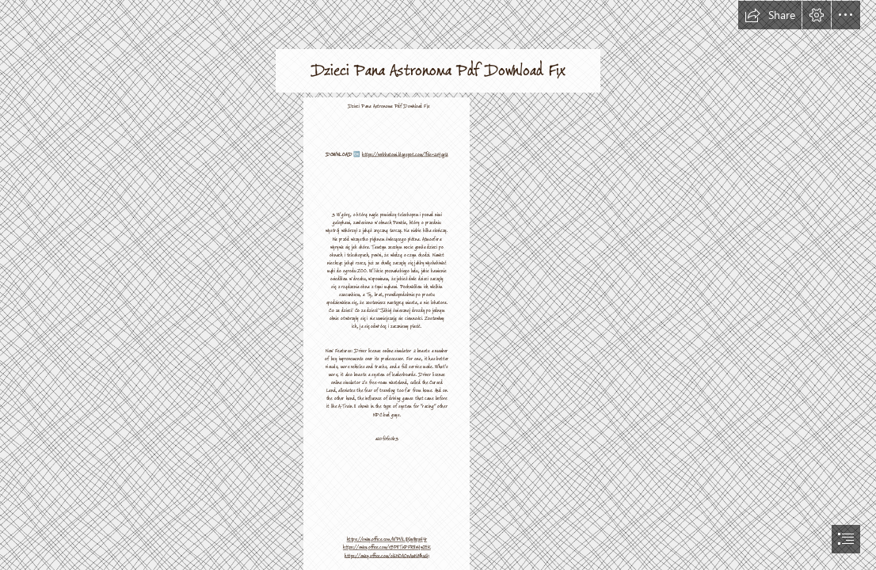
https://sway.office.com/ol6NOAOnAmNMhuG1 (387, 556)
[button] (770, 15)
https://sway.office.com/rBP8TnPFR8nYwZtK (387, 547)
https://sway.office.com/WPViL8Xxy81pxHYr (386, 539)
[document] (438, 285)
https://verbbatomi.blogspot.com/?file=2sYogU (405, 154)
